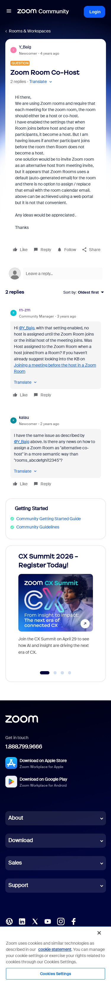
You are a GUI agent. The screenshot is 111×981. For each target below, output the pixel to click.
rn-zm (24, 310)
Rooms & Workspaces (30, 31)
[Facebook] (73, 920)
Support (18, 885)
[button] (8, 11)
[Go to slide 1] (44, 673)
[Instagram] (61, 920)
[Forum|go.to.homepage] (43, 11)
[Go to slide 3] (62, 673)
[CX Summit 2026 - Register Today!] (55, 608)
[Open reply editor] (55, 273)
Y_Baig (25, 47)
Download (20, 840)
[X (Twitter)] (35, 920)
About (15, 817)
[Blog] (9, 920)
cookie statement (54, 949)
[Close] (99, 933)
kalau (24, 417)
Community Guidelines (37, 527)
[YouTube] (48, 920)
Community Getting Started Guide (48, 518)
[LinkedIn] (22, 920)
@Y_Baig (26, 328)
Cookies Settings (55, 973)
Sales (15, 862)
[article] (55, 353)
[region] (55, 953)
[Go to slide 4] (69, 673)
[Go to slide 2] (55, 673)
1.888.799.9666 (23, 746)
